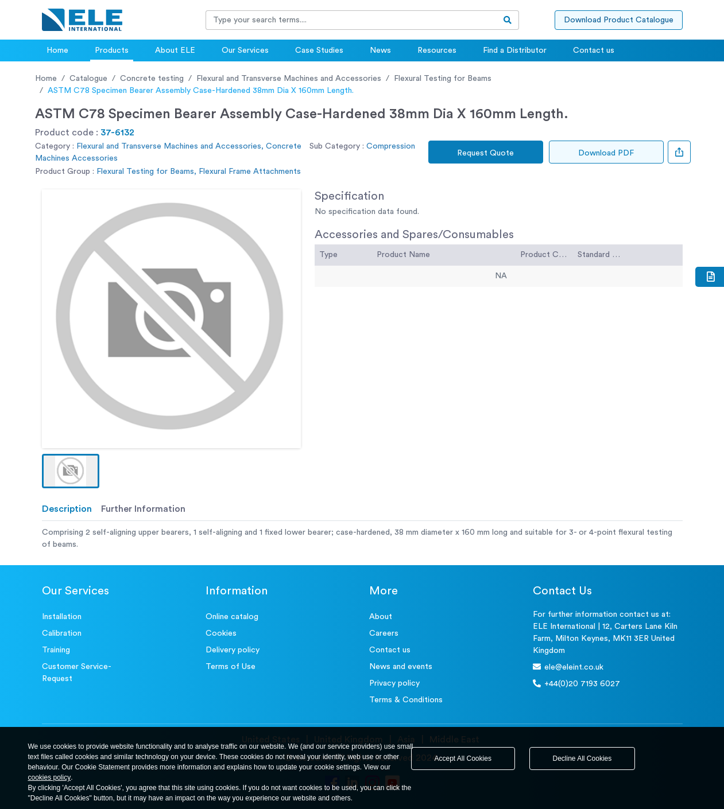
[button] (70, 471)
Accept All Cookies (463, 758)
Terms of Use (230, 667)
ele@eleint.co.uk (568, 667)
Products (112, 50)
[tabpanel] (362, 539)
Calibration (62, 633)
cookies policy (49, 777)
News (380, 50)
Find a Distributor (515, 50)
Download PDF (606, 153)
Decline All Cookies (582, 758)
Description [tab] (67, 509)
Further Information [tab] (143, 509)
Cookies (221, 633)
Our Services (245, 50)
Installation (62, 617)
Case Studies (319, 50)
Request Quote (485, 153)
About (380, 617)
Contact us (593, 50)
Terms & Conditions (406, 700)
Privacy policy (394, 683)
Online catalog (232, 617)
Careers (383, 633)
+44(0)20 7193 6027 (576, 683)
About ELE (175, 50)
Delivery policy (233, 650)
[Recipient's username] (351, 20)
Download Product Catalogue (618, 20)
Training (56, 650)
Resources (436, 50)
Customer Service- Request (76, 673)
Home (57, 50)
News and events (400, 667)
